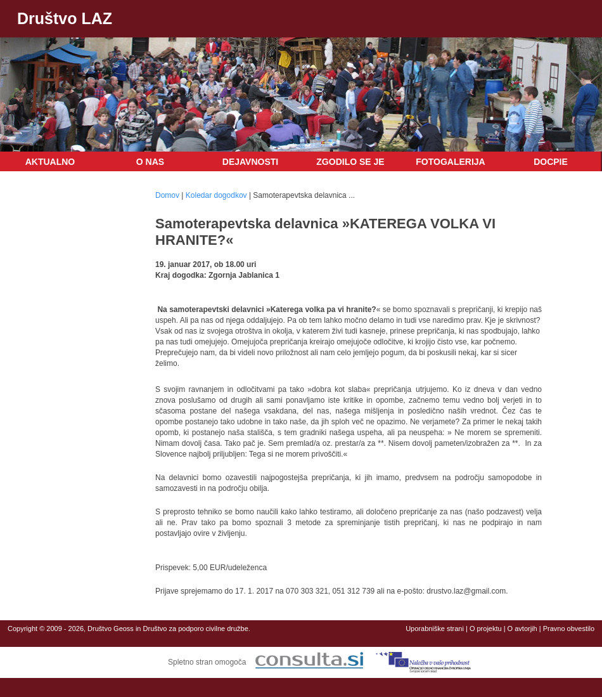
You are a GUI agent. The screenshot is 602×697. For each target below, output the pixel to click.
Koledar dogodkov (216, 195)
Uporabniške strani (435, 628)
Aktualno (50, 162)
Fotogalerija (450, 162)
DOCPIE (551, 162)
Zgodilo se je (350, 162)
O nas (150, 162)
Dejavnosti (250, 162)
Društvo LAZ (64, 18)
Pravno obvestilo (568, 628)
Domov (167, 195)
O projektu (486, 628)
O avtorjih (522, 628)
